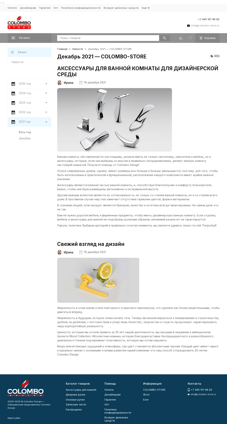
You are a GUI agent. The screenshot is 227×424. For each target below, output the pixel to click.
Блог (146, 399)
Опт (55, 7)
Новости (77, 48)
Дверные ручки (75, 394)
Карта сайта (14, 418)
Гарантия (44, 7)
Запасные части (76, 404)
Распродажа (74, 409)
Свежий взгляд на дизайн (90, 244)
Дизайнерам (28, 7)
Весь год (25, 132)
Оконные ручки (75, 399)
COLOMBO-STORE (154, 389)
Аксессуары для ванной (81, 389)
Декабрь (25, 138)
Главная (62, 48)
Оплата (12, 7)
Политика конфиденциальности (81, 7)
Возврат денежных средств (121, 7)
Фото (146, 394)
